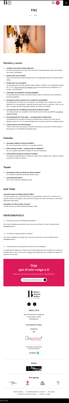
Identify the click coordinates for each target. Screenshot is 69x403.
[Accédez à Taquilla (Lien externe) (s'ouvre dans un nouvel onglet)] (58, 3)
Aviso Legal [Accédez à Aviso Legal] (51, 391)
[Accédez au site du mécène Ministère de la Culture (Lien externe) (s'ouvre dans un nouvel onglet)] (12, 383)
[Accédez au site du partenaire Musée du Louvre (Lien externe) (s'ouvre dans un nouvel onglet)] (34, 368)
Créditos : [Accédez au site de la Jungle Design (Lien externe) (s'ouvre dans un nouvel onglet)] (44, 394)
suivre (30, 252)
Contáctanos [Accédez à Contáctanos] (34, 329)
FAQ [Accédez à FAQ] (34, 331)
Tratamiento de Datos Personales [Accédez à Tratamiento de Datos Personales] (27, 394)
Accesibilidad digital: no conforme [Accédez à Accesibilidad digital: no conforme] (35, 391)
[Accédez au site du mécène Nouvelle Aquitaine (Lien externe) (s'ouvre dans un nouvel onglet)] (27, 383)
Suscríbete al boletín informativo (34, 280)
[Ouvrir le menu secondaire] (66, 3)
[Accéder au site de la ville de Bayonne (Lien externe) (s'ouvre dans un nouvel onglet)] (33, 338)
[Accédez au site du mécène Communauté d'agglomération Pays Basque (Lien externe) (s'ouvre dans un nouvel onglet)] (58, 383)
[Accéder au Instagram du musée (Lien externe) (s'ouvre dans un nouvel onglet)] (34, 304)
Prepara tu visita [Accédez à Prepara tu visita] (4, 400)
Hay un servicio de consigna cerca (25, 87)
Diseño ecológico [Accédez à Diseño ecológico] (18, 391)
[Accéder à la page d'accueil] (33, 295)
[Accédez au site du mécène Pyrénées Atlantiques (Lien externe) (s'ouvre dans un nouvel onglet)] (42, 383)
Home (31, 15)
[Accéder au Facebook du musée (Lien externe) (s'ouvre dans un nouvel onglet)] (29, 304)
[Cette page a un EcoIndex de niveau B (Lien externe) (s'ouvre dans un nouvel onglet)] (33, 353)
